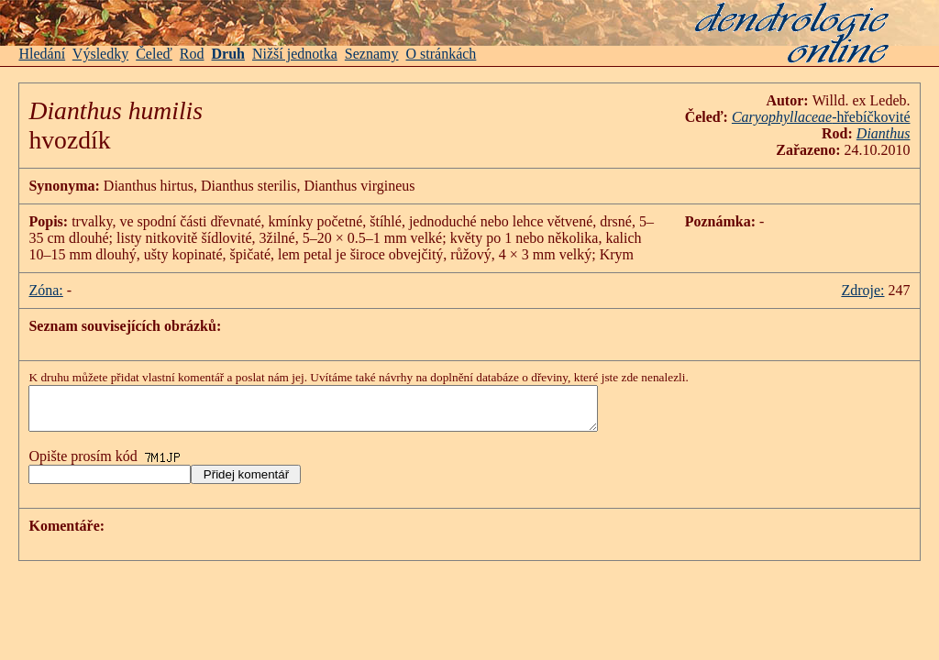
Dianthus (883, 133)
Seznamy (372, 53)
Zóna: (45, 290)
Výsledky (100, 53)
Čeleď (154, 53)
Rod (192, 53)
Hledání (41, 53)
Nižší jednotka (294, 53)
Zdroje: (862, 290)
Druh (228, 53)
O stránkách (441, 53)
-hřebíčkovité (821, 117)
